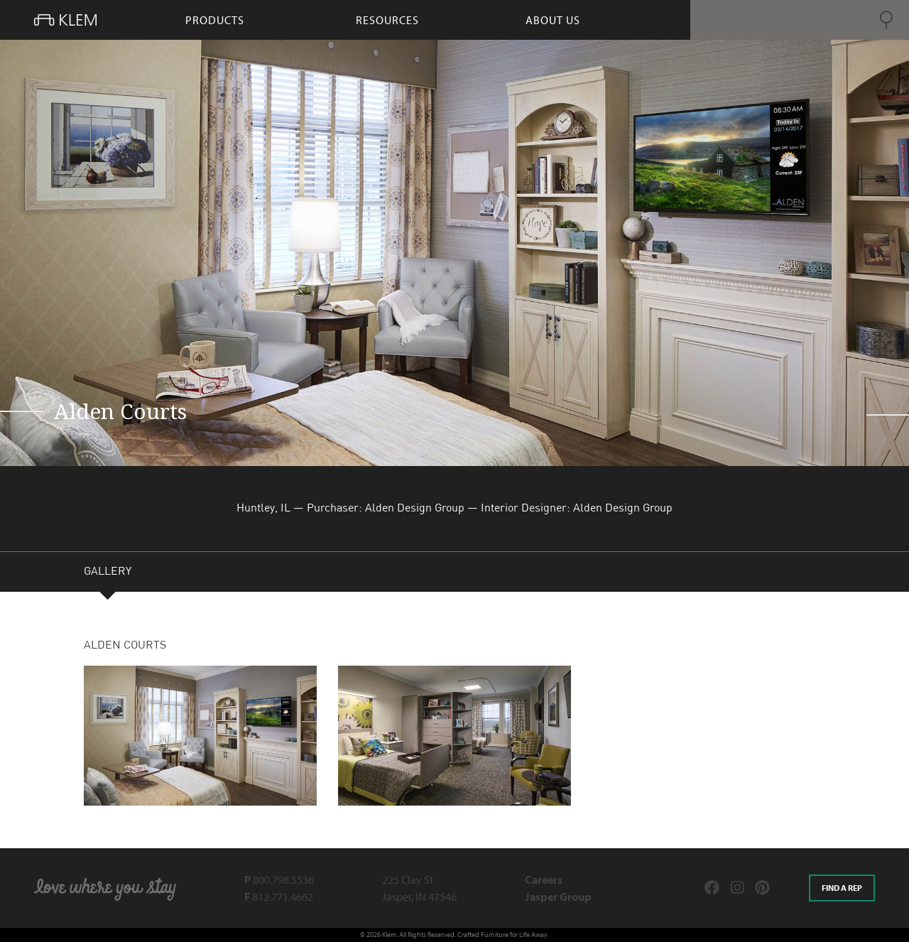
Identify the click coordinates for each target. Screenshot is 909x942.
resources (387, 20)
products (214, 20)
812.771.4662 (278, 896)
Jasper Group (558, 896)
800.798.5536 (279, 879)
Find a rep (842, 887)
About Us (553, 20)
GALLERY (107, 573)
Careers (543, 879)
